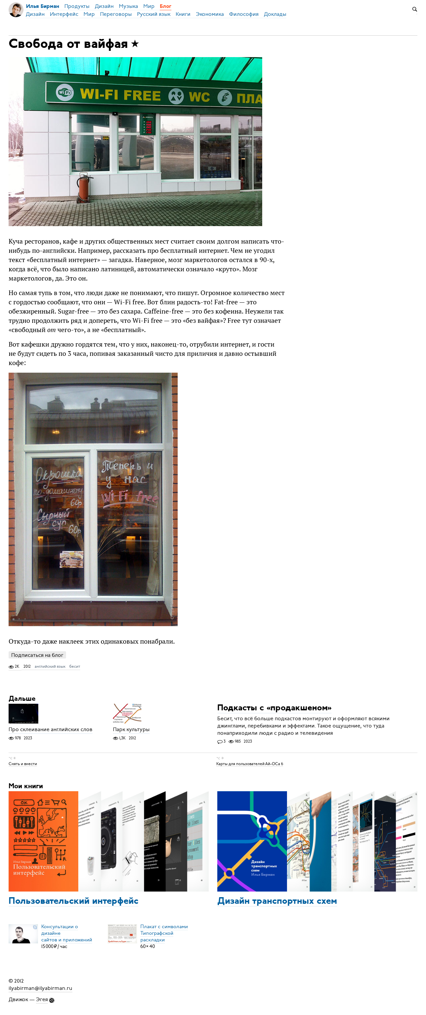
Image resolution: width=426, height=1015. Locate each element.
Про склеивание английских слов (50, 729)
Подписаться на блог (37, 655)
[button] (171, 499)
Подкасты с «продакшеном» (274, 708)
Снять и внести (23, 763)
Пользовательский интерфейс (73, 901)
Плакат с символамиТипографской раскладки (164, 933)
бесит (74, 666)
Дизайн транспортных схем (277, 901)
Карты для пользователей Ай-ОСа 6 (249, 763)
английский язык (50, 666)
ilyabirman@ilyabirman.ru (40, 988)
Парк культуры (131, 729)
